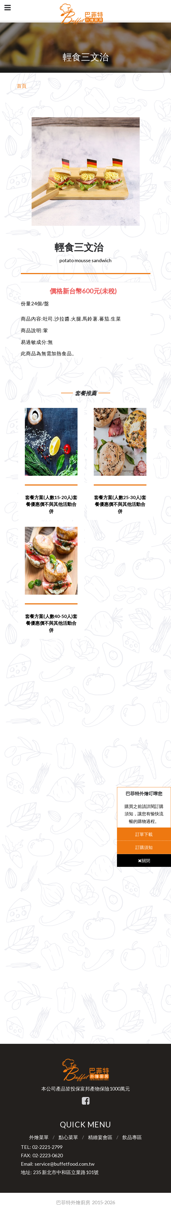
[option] (85, 171)
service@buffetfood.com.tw (65, 1164)
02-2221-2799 (47, 1147)
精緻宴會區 (100, 1137)
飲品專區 (132, 1137)
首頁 (21, 86)
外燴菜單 (39, 1137)
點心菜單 (68, 1137)
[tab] (85, 291)
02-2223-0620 (47, 1155)
